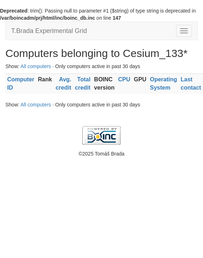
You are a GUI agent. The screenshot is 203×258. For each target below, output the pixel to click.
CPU (124, 79)
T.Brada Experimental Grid (49, 30)
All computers (35, 66)
